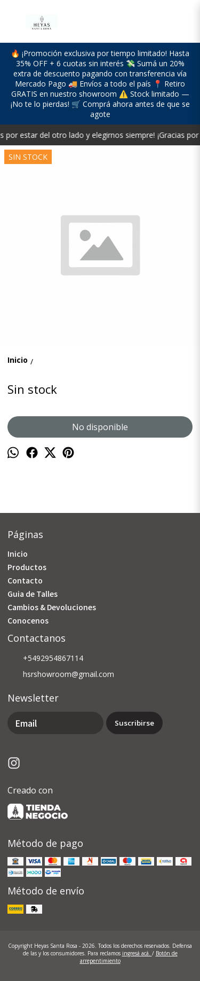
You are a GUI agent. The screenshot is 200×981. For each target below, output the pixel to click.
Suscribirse (134, 723)
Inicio (17, 553)
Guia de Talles (32, 593)
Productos (26, 567)
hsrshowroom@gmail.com (60, 674)
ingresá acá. (137, 953)
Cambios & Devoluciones (51, 607)
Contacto (25, 580)
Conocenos (28, 620)
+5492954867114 (45, 658)
